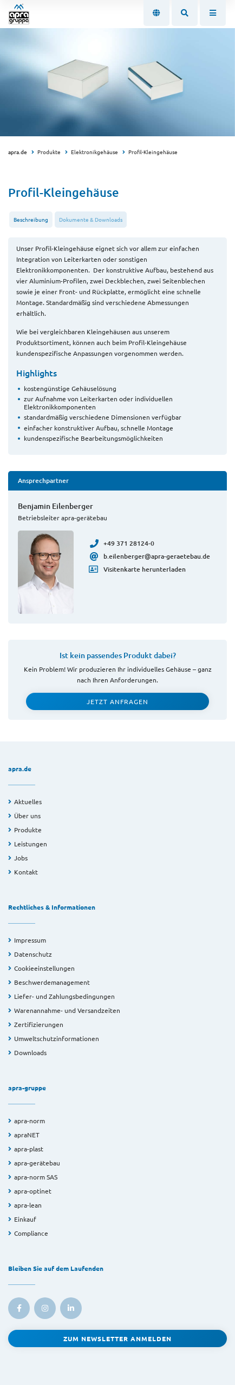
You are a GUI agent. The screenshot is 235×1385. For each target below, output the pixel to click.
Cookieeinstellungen (44, 968)
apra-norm (29, 1120)
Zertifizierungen (38, 1024)
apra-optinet (32, 1191)
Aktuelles (28, 801)
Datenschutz (33, 954)
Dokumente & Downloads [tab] (90, 219)
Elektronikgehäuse (94, 152)
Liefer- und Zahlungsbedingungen (64, 996)
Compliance (31, 1233)
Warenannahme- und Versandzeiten (67, 1010)
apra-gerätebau (37, 1162)
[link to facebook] (19, 1308)
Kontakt (26, 871)
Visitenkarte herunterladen (138, 569)
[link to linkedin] (71, 1308)
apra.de (17, 152)
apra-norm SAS (35, 1176)
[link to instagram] (45, 1308)
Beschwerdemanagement (52, 982)
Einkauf (25, 1219)
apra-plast (28, 1148)
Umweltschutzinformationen (56, 1038)
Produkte (49, 152)
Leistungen (30, 843)
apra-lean (28, 1205)
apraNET (27, 1134)
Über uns (27, 815)
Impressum (30, 940)
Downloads (30, 1052)
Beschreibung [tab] (31, 219)
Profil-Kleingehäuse (153, 152)
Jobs (21, 857)
